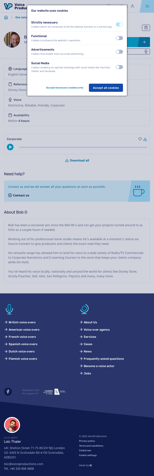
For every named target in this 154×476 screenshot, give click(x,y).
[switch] (119, 24)
